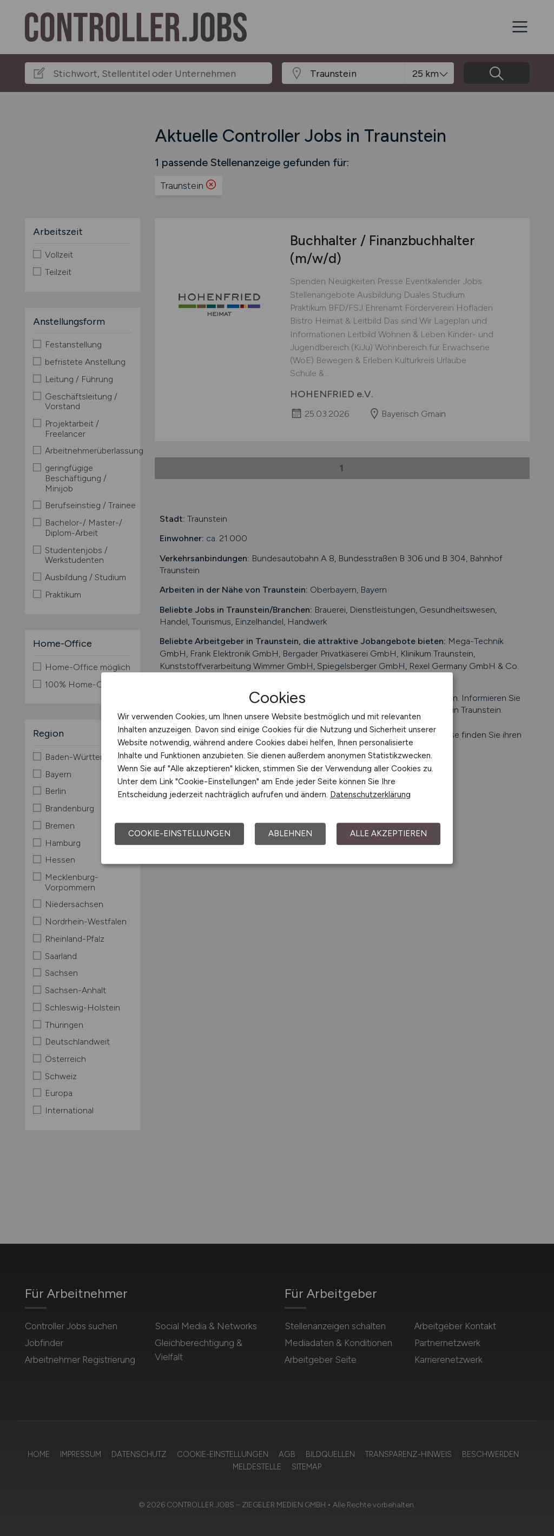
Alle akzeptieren (388, 833)
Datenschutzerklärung (370, 794)
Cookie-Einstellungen (179, 833)
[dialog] (277, 768)
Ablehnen (290, 833)
